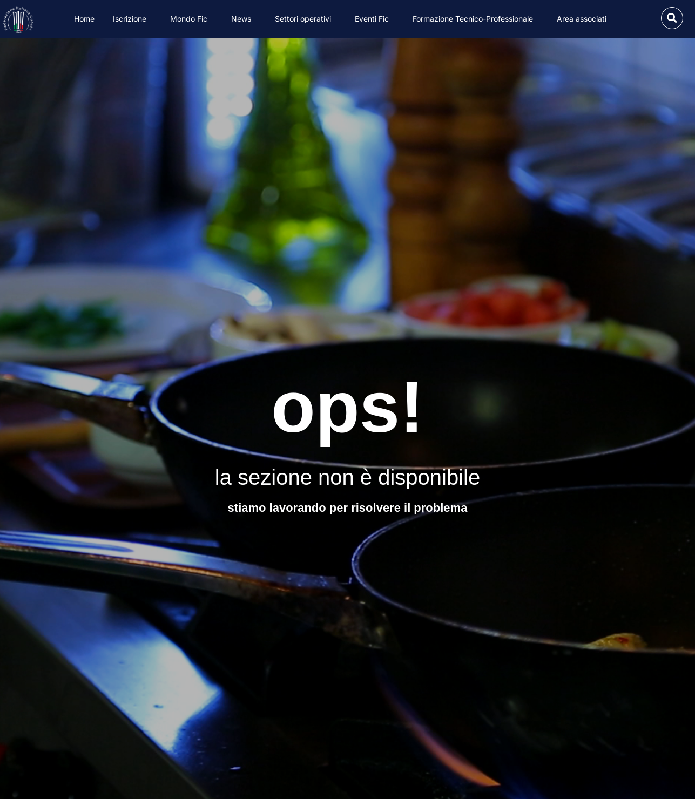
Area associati (584, 18)
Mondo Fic (191, 18)
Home (84, 18)
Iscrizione (132, 18)
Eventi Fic (374, 18)
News (244, 18)
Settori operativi (305, 18)
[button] (672, 18)
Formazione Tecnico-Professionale (475, 18)
